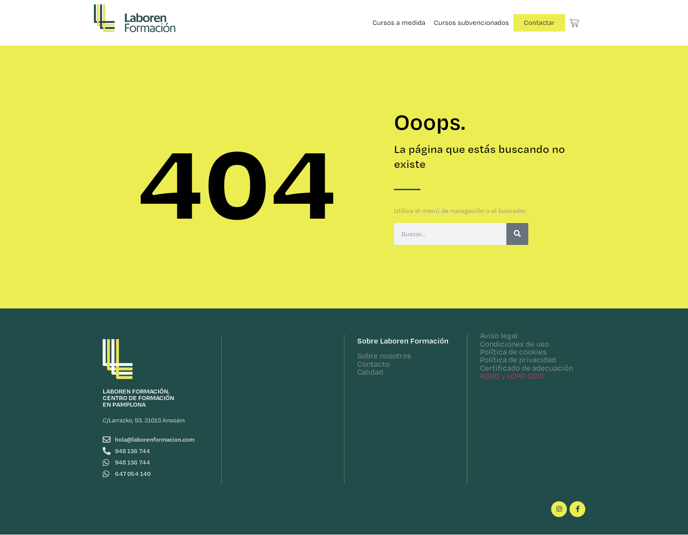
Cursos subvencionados (471, 22)
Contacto (373, 363)
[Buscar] (517, 234)
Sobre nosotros (384, 355)
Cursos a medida (399, 22)
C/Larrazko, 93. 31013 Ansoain (144, 420)
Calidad (370, 371)
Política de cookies (513, 351)
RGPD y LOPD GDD (511, 375)
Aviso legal (499, 335)
